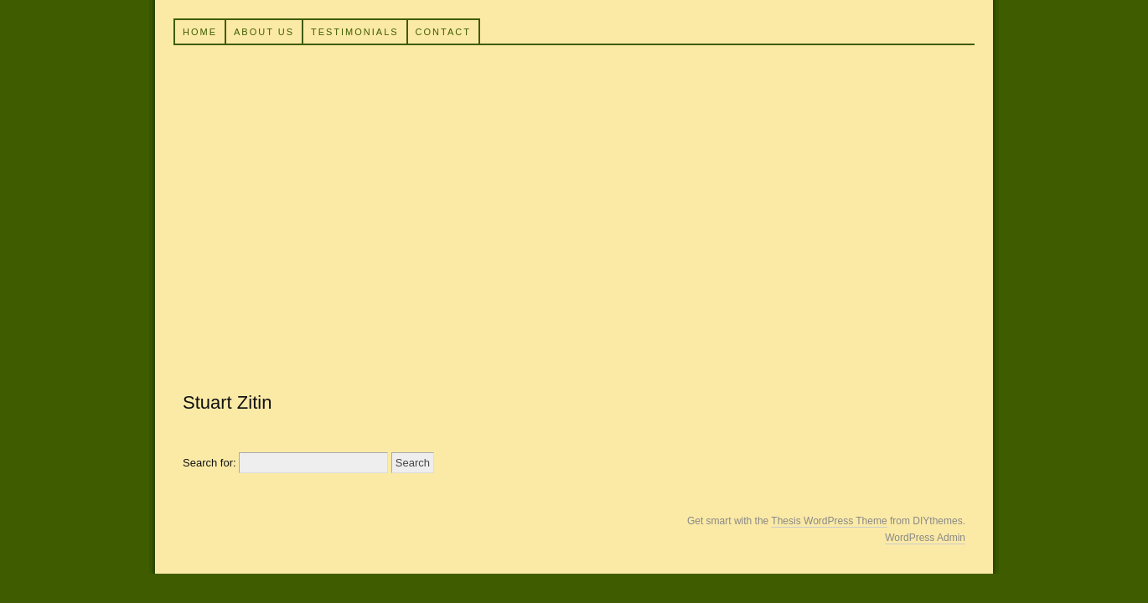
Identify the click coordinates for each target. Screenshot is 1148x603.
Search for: (209, 462)
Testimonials (355, 32)
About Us (264, 32)
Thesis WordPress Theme (829, 521)
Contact (443, 32)
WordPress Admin (925, 538)
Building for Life (571, 208)
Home (200, 32)
